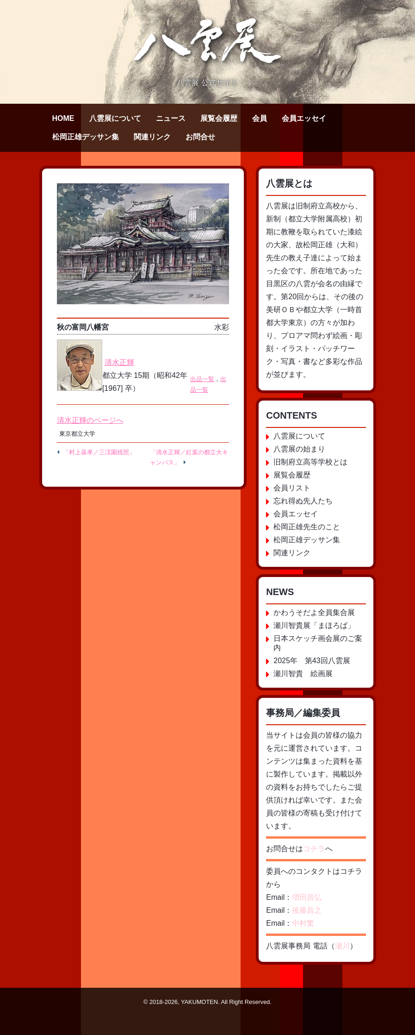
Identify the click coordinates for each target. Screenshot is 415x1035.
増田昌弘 (307, 897)
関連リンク (152, 137)
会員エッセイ (304, 118)
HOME (63, 118)
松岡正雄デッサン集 (85, 137)
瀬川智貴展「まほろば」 (314, 625)
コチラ (314, 849)
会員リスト (291, 488)
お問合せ (200, 137)
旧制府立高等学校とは (310, 462)
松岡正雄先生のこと (306, 527)
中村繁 (303, 923)
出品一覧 (202, 379)
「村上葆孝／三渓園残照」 (99, 452)
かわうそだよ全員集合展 (314, 612)
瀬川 (342, 946)
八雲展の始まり (299, 449)
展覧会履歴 (218, 118)
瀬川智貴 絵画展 (303, 673)
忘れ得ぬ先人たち (303, 501)
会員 (259, 118)
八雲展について (115, 118)
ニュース (171, 118)
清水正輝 (119, 362)
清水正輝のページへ (90, 420)
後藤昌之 (307, 910)
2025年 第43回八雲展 (311, 661)
